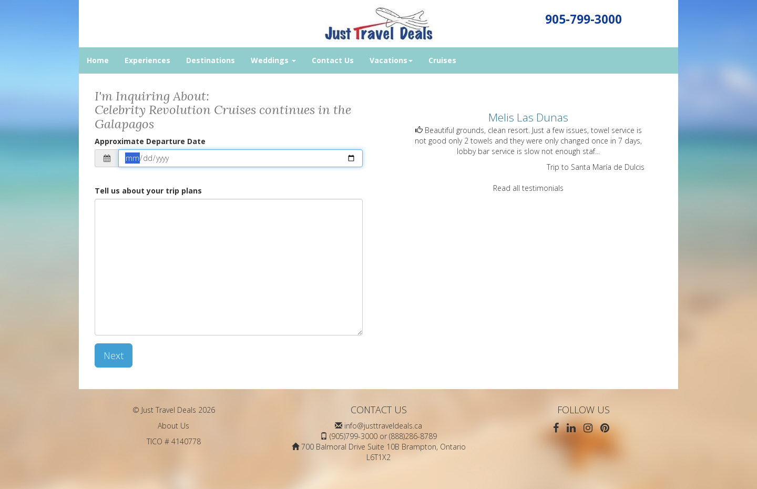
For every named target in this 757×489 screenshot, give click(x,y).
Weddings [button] (273, 60)
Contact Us (333, 60)
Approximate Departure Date (150, 141)
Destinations (210, 60)
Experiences (147, 60)
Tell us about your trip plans (148, 191)
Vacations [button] (391, 60)
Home (98, 60)
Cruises (442, 60)
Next (114, 355)
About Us (173, 426)
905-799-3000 (583, 19)
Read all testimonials (528, 188)
